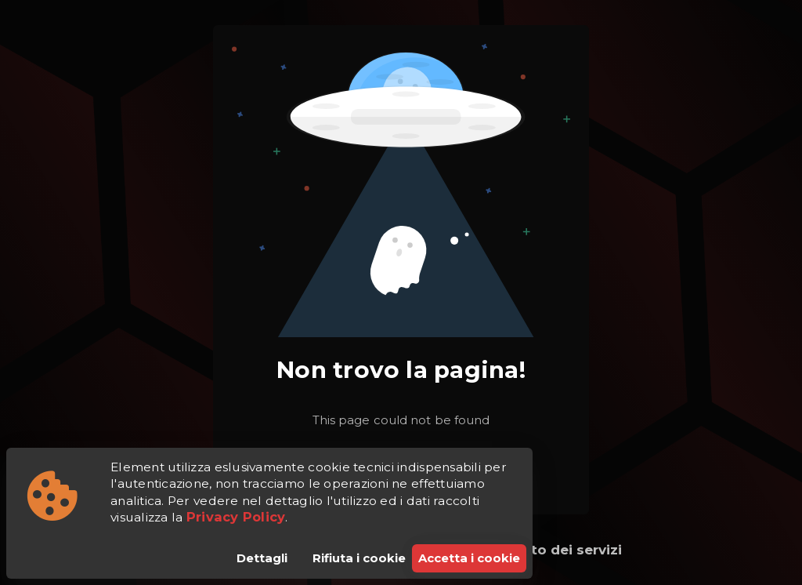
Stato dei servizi (565, 550)
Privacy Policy (236, 517)
